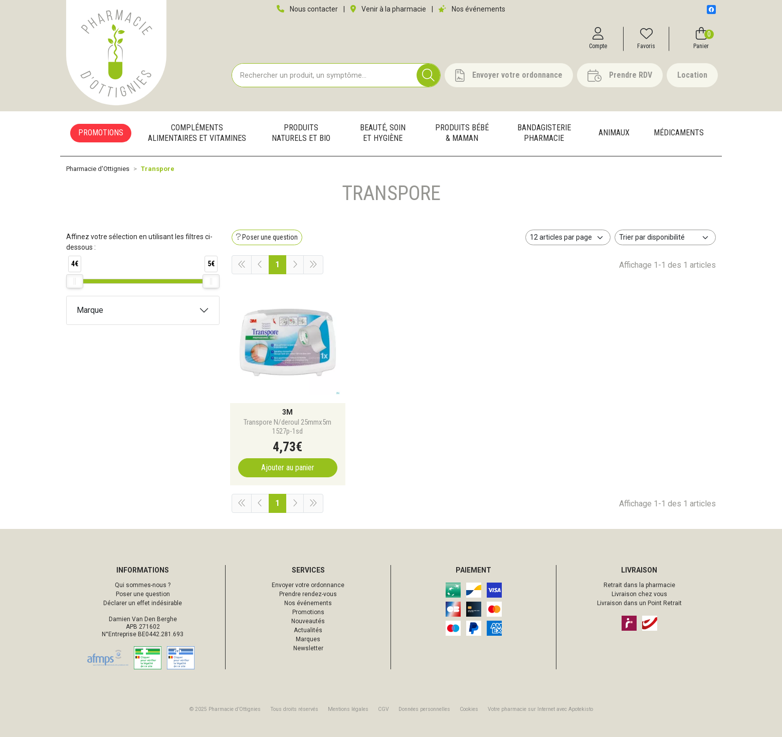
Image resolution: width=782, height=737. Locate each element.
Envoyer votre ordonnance (308, 585)
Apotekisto (540, 709)
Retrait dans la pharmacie (639, 585)
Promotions (308, 612)
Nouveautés (308, 621)
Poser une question (143, 594)
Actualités (308, 630)
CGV (383, 709)
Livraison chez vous (639, 594)
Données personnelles (424, 709)
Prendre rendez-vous (308, 594)
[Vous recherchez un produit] (324, 75)
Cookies (469, 709)
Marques (308, 639)
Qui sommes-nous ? (142, 585)
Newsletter (308, 648)
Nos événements (472, 9)
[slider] (74, 281)
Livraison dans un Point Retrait (639, 603)
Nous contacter (307, 9)
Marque (90, 310)
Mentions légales (348, 709)
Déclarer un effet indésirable (142, 603)
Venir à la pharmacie (388, 9)
